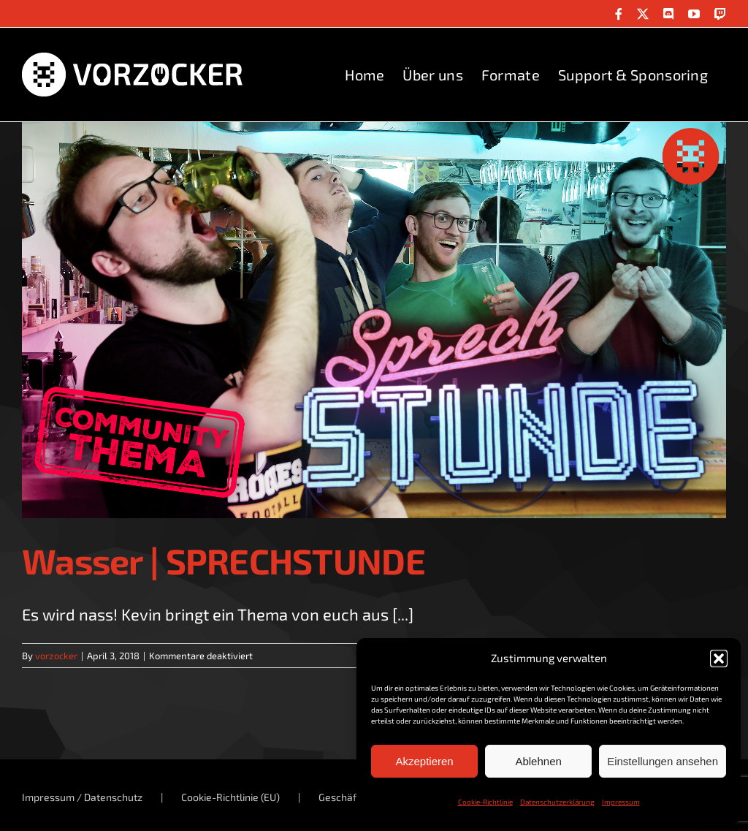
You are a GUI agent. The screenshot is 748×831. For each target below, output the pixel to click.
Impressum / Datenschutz (82, 797)
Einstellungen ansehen (662, 761)
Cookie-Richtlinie (485, 801)
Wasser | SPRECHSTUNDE (223, 560)
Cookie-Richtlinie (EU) (230, 797)
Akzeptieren (424, 761)
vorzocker (56, 655)
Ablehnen (538, 761)
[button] (718, 658)
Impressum (621, 801)
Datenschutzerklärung (557, 801)
